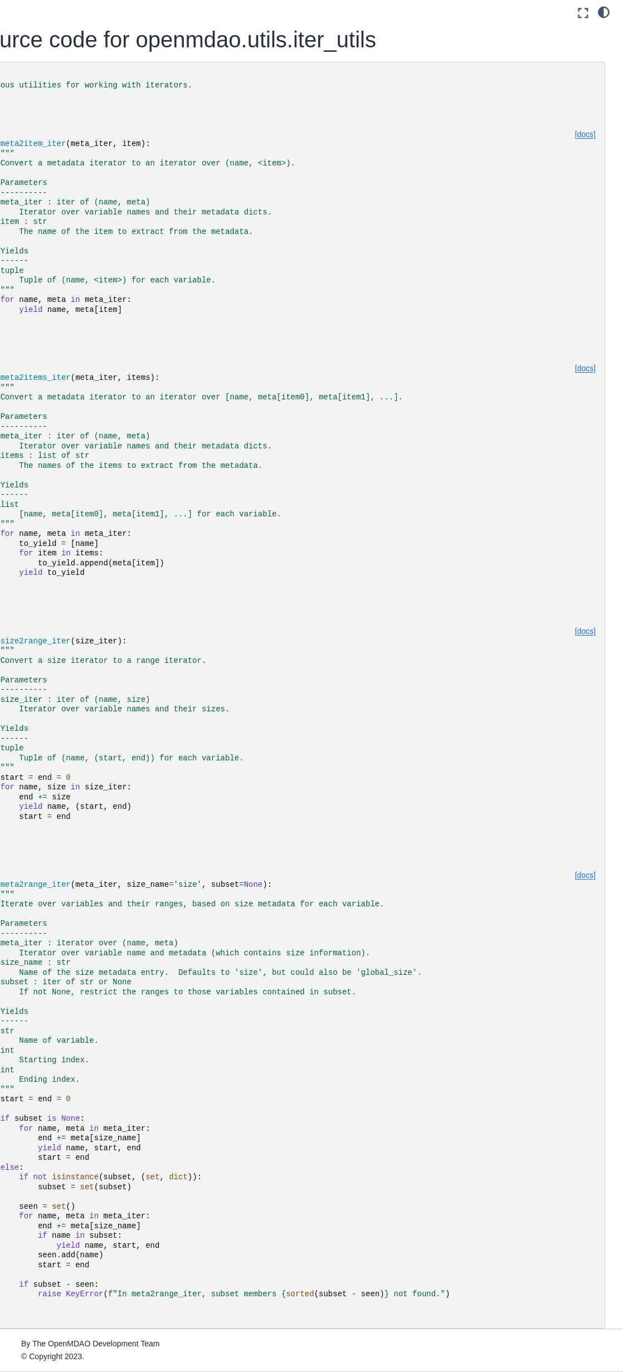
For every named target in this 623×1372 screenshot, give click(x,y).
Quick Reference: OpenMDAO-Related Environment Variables (54, 537)
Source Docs (37, 585)
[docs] (585, 134)
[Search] (62, 84)
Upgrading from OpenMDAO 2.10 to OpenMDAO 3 (65, 500)
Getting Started (41, 129)
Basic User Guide (45, 207)
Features (30, 318)
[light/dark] (603, 11)
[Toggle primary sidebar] (144, 13)
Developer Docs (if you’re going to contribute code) (47, 616)
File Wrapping (39, 567)
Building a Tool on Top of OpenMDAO (53, 424)
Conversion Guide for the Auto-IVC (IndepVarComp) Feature (61, 462)
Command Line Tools (52, 382)
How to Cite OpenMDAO (58, 400)
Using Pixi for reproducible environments (61, 154)
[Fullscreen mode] (583, 13)
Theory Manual (41, 300)
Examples (32, 335)
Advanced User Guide (53, 254)
